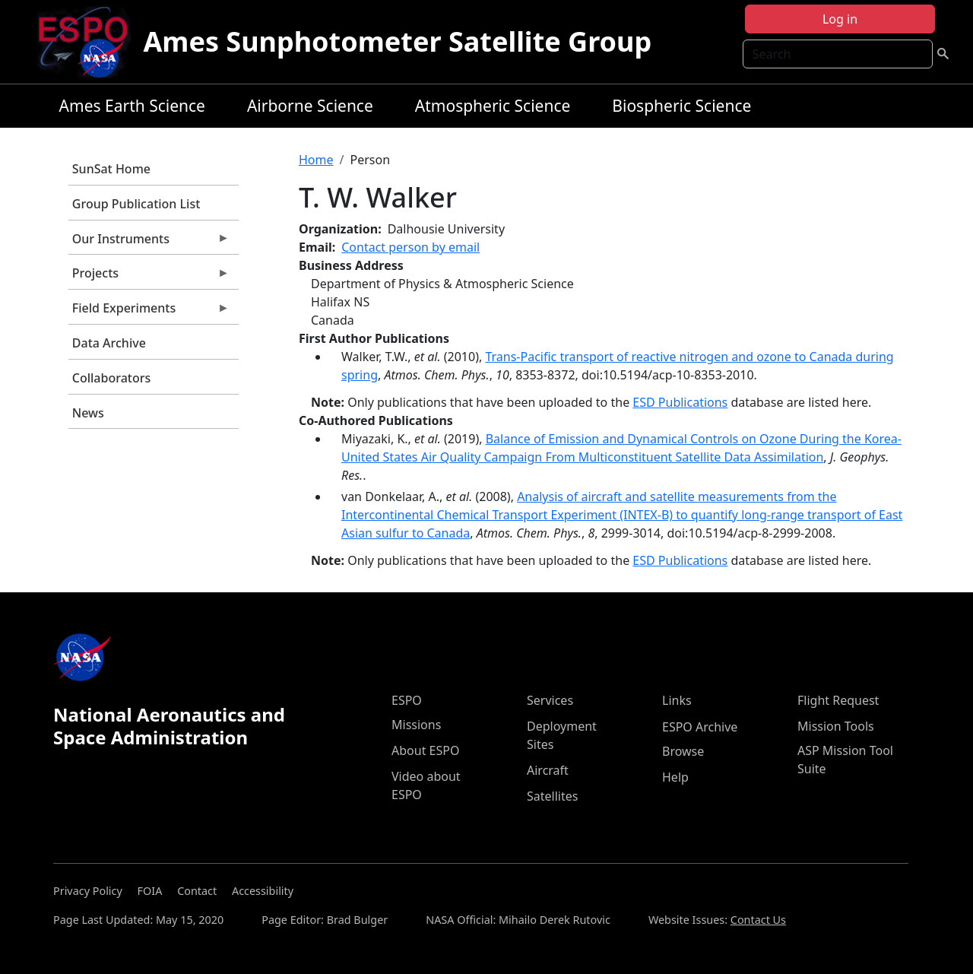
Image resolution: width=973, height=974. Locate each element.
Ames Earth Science (132, 105)
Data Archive (109, 343)
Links (677, 700)
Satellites (552, 796)
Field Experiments (149, 312)
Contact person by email (410, 247)
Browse (683, 751)
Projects (149, 277)
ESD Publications (679, 402)
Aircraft (548, 770)
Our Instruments (149, 242)
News (88, 413)
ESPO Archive (699, 727)
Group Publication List (136, 203)
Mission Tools (835, 726)
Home (316, 159)
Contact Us (758, 919)
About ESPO (425, 750)
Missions (416, 724)
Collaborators (111, 378)
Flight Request (838, 700)
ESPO (406, 700)
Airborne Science (310, 105)
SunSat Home (111, 168)
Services (550, 700)
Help (675, 777)
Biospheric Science (681, 105)
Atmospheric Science (493, 105)
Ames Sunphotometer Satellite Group (397, 41)
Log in (839, 19)
